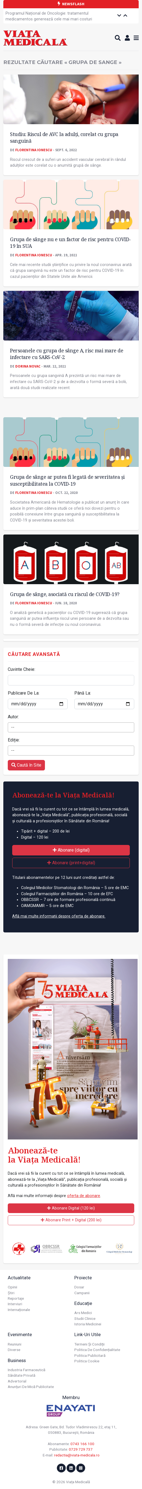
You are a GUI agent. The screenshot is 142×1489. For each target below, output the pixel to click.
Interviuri (15, 1304)
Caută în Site (26, 765)
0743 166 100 (82, 1444)
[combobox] (71, 727)
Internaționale (19, 1309)
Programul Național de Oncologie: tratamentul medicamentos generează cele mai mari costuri (49, 16)
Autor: (13, 716)
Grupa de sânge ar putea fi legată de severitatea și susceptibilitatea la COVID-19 (67, 480)
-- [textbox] (12, 727)
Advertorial (17, 1381)
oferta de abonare (83, 1195)
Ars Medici (83, 1312)
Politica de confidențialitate (97, 1349)
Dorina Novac (27, 366)
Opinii (12, 1287)
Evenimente (20, 1334)
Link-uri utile (87, 1334)
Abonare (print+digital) (71, 862)
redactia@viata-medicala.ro (77, 1455)
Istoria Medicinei (87, 1324)
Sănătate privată (21, 1375)
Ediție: (14, 740)
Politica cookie (86, 1361)
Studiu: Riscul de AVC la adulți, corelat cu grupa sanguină (64, 137)
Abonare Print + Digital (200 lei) (71, 1220)
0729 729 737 (81, 1449)
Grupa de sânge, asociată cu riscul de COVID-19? (65, 594)
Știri (11, 1293)
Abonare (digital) (71, 850)
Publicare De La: (23, 693)
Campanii (82, 1293)
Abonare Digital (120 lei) (71, 1208)
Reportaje (16, 1298)
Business (17, 1360)
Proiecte (83, 1277)
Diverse (14, 1349)
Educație (83, 1303)
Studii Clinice (84, 1318)
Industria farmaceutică (26, 1370)
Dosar (79, 1287)
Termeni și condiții (89, 1344)
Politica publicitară (89, 1355)
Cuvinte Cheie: (21, 669)
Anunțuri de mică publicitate (31, 1386)
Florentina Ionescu (33, 150)
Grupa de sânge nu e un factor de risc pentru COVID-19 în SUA (70, 242)
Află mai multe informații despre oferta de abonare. (58, 916)
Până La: (82, 693)
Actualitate (19, 1277)
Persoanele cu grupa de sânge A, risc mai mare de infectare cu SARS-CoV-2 (66, 354)
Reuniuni (14, 1344)
